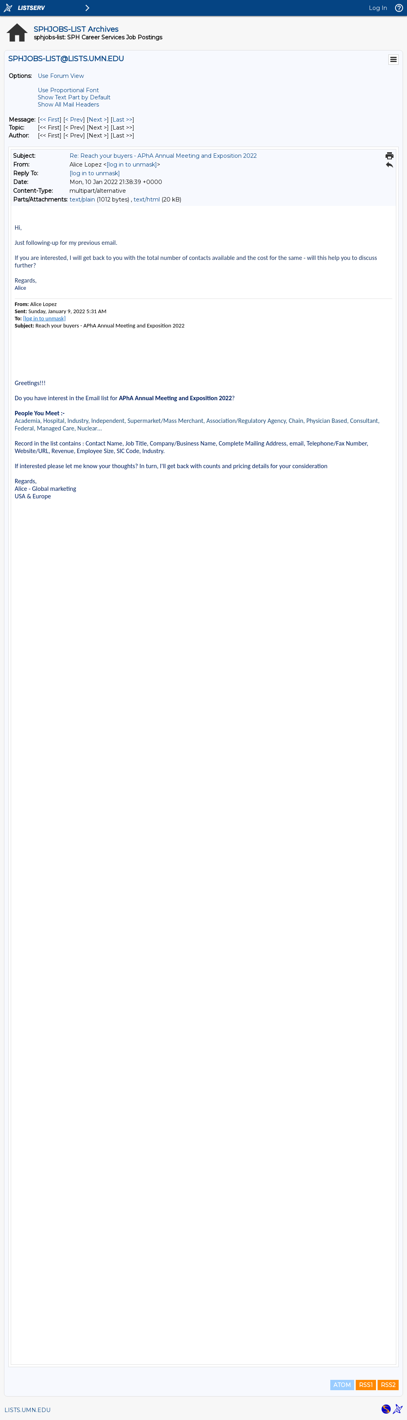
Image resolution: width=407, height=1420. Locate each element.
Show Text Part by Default (74, 97)
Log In (378, 8)
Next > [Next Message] (98, 119)
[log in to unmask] (132, 164)
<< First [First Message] (50, 119)
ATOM (342, 1385)
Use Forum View (61, 75)
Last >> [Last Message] (122, 119)
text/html (147, 199)
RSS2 (388, 1385)
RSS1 (366, 1385)
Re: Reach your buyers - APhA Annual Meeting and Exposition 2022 (163, 155)
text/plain (82, 199)
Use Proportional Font (68, 90)
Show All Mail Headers (68, 104)
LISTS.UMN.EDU (27, 1410)
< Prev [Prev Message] (74, 119)
